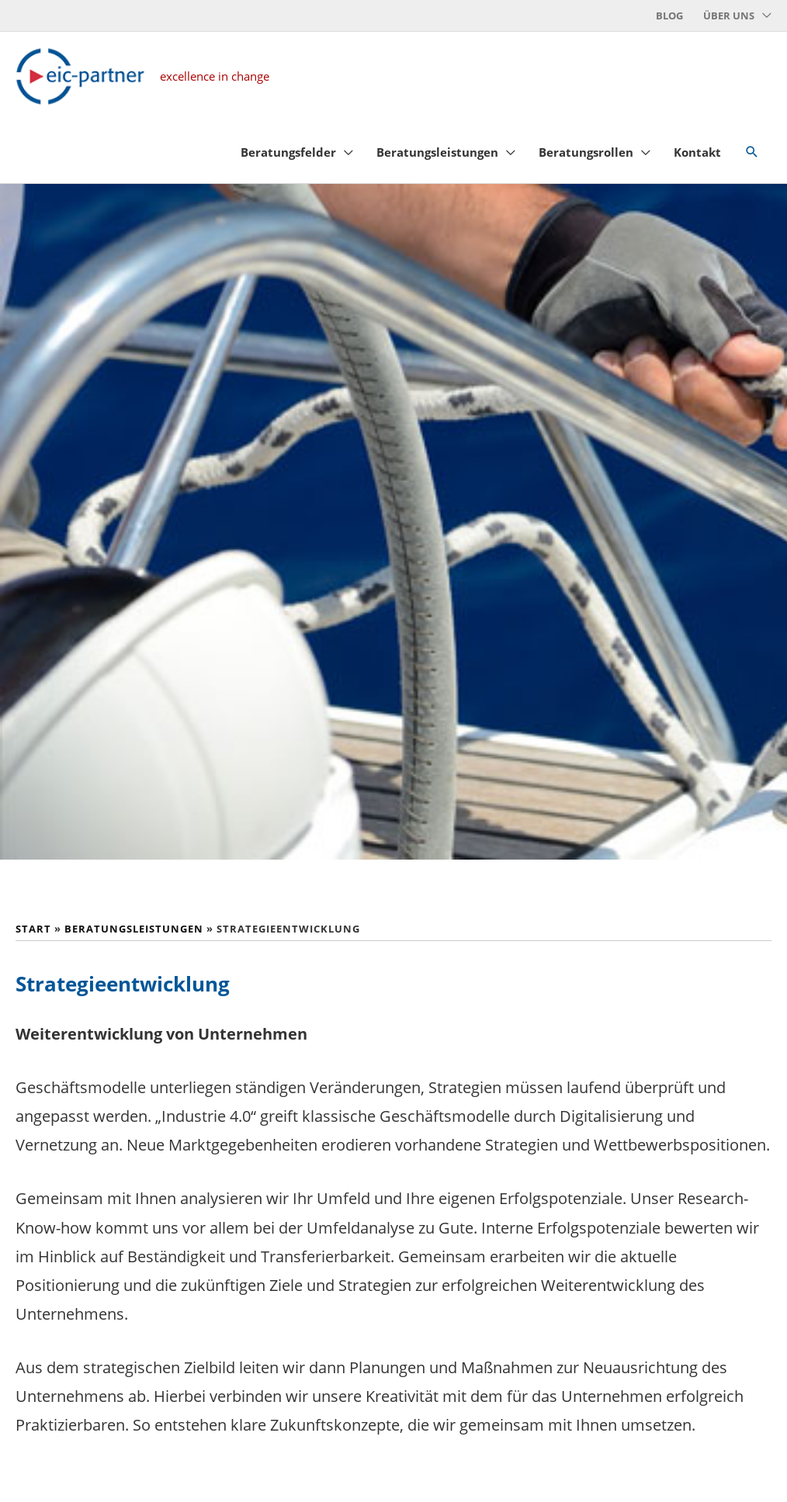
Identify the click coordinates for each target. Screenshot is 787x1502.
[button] (752, 162)
